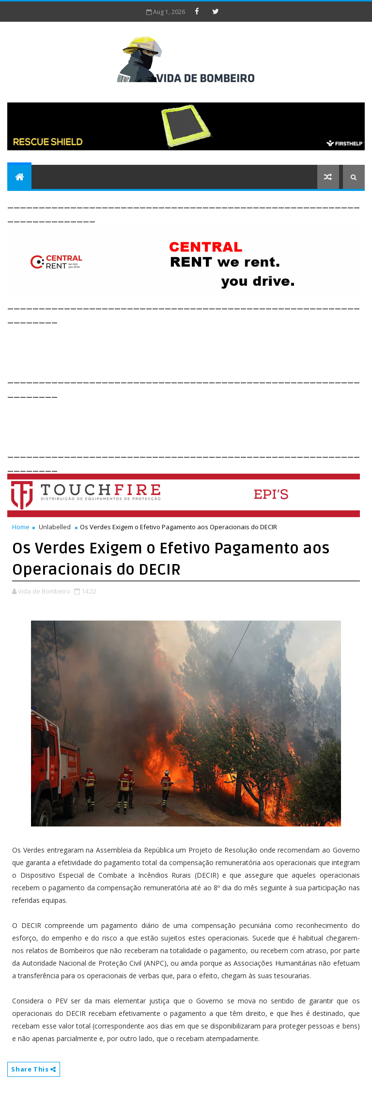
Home (21, 526)
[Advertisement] (183, 347)
